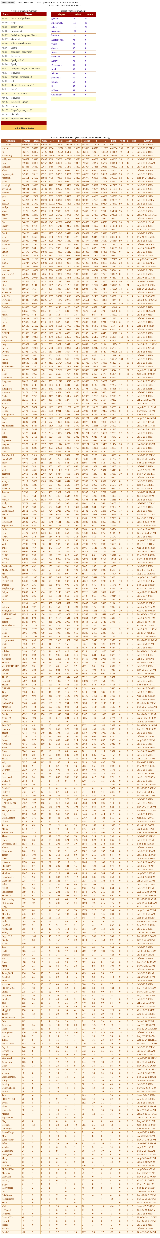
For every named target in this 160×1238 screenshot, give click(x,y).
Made (69, 141)
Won (44, 141)
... (33, 127)
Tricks (86, 141)
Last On (148, 141)
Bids (60, 141)
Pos (129, 141)
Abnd (122, 141)
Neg (134, 141)
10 (30, 127)
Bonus (114, 141)
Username (11, 141)
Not (78, 141)
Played (36, 141)
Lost (52, 141)
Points (26, 141)
